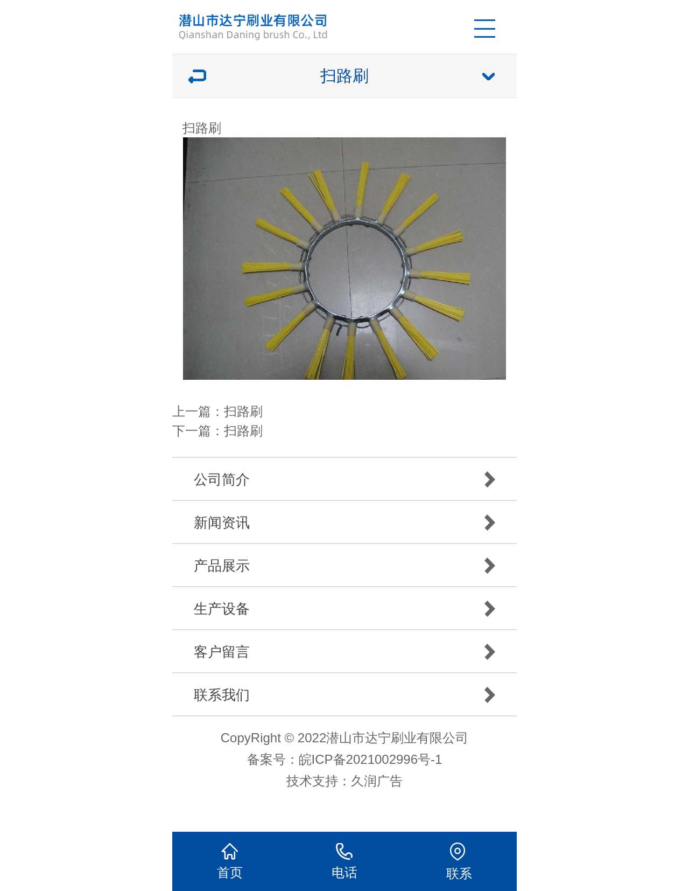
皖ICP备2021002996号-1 (370, 759)
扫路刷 (243, 411)
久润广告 (377, 781)
